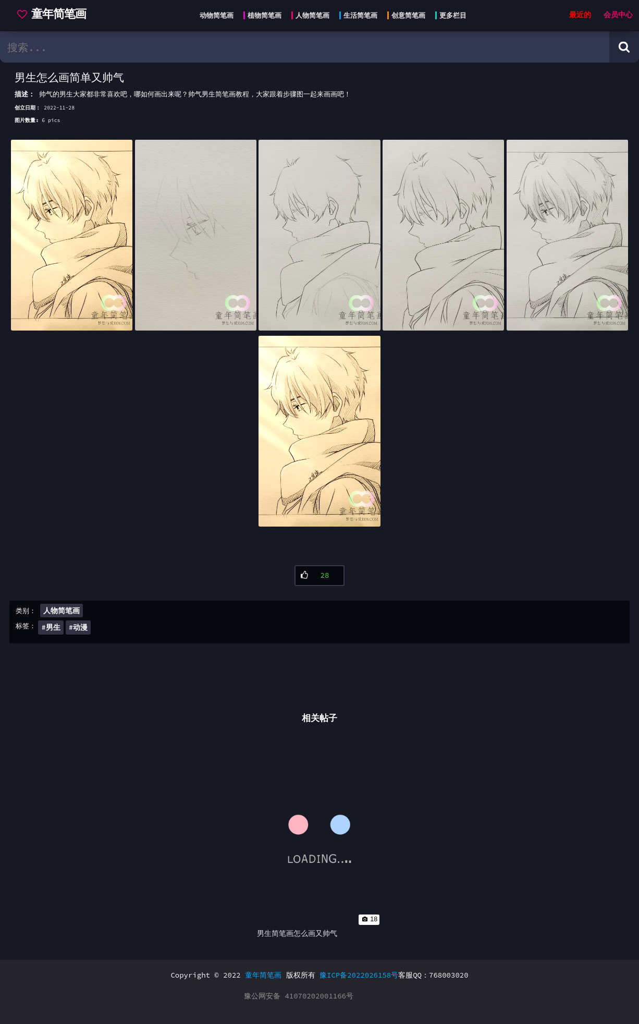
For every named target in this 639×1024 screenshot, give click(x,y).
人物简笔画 (61, 610)
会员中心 (618, 15)
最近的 (580, 15)
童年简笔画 (263, 975)
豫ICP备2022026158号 (359, 975)
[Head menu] (330, 15)
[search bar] (304, 47)
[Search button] (624, 47)
